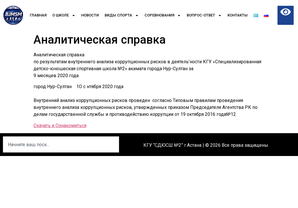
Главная (38, 15)
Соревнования (163, 15)
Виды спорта (122, 15)
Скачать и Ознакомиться (60, 125)
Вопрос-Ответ (204, 15)
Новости (90, 15)
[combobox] (61, 144)
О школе (63, 15)
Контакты (237, 15)
